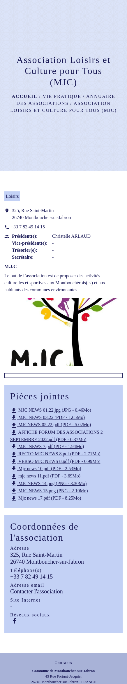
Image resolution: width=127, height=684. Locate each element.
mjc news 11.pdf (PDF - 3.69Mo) (45, 476)
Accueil (24, 96)
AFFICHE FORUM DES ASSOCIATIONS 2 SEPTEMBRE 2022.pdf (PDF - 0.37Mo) (56, 435)
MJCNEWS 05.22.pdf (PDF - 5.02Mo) (50, 425)
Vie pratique (62, 96)
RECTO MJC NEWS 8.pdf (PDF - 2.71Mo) (55, 454)
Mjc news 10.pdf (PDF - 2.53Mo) (45, 469)
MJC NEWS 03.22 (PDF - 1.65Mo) (47, 417)
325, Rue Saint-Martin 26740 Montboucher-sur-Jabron (41, 214)
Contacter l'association (36, 591)
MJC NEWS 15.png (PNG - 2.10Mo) (49, 491)
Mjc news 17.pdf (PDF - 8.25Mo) (45, 498)
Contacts (64, 663)
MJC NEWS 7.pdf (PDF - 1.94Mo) (47, 446)
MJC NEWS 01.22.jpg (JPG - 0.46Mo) (50, 410)
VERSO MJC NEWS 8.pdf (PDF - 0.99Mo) (55, 461)
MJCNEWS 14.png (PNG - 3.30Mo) (48, 483)
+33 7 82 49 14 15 (28, 226)
